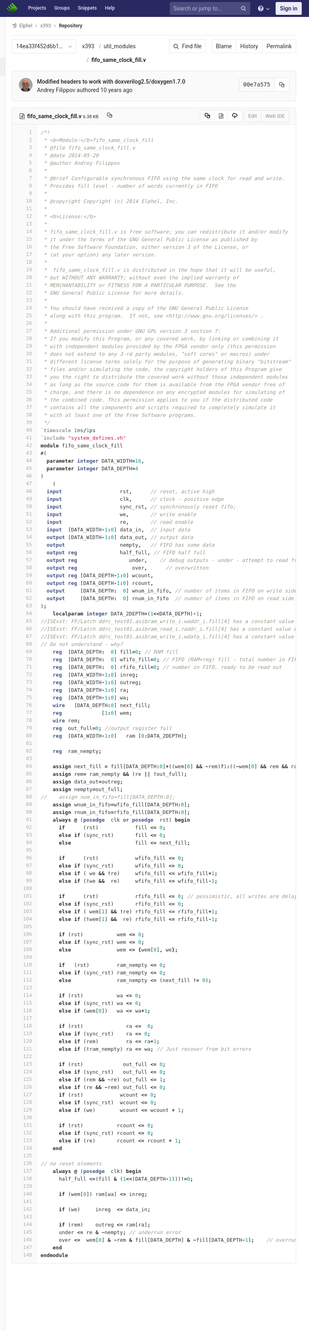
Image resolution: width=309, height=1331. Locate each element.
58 (39, 595)
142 (39, 1236)
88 (39, 824)
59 (39, 602)
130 (39, 1145)
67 (39, 663)
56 (39, 579)
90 (39, 839)
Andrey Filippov (71, 117)
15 (39, 266)
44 (39, 488)
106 (39, 961)
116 (39, 1038)
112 (39, 1007)
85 (39, 801)
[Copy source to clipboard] (188, 143)
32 (39, 396)
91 (39, 847)
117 (39, 1045)
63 (39, 633)
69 (39, 679)
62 (39, 625)
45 (39, 495)
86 (39, 809)
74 (39, 717)
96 (39, 885)
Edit (234, 143)
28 (39, 366)
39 (39, 450)
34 (39, 411)
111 (39, 1000)
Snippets (87, 8)
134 (39, 1175)
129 (39, 1137)
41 (39, 465)
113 (39, 1015)
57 (39, 587)
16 (39, 274)
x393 (103, 46)
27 (39, 358)
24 (39, 335)
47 (39, 511)
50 (39, 534)
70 (39, 686)
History (231, 46)
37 (39, 434)
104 (39, 946)
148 (39, 1282)
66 (39, 656)
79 (39, 755)
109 (39, 984)
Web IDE (256, 143)
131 (39, 1152)
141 (39, 1229)
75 (39, 725)
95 (39, 877)
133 (39, 1168)
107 (39, 969)
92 (39, 854)
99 (39, 908)
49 (39, 526)
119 (39, 1061)
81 (39, 770)
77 (39, 740)
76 (39, 732)
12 (39, 243)
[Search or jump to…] (211, 9)
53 (39, 557)
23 (39, 327)
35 (39, 419)
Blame (205, 46)
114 (39, 1022)
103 (39, 938)
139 (39, 1213)
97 (39, 893)
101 (39, 923)
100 (39, 916)
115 (39, 1030)
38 (39, 442)
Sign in (288, 8)
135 (39, 1183)
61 (39, 618)
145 (39, 1259)
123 (39, 1091)
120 (39, 1068)
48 (39, 518)
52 (39, 549)
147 (39, 1275)
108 (39, 977)
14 (39, 259)
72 (39, 702)
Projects (37, 8)
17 (39, 282)
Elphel (37, 26)
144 (39, 1252)
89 (39, 832)
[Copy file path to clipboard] (124, 143)
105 (39, 954)
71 (39, 694)
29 (39, 373)
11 (39, 236)
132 (39, 1160)
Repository (85, 26)
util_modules (122, 60)
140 (39, 1221)
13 (39, 251)
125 (39, 1106)
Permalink (260, 46)
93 (39, 862)
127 (39, 1122)
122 (39, 1084)
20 (39, 304)
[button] (10, 1321)
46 (39, 503)
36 (39, 427)
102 (39, 931)
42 (39, 473)
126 (39, 1114)
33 (39, 404)
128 (39, 1129)
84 (39, 793)
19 (39, 297)
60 (39, 610)
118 (39, 1053)
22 (39, 320)
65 (39, 648)
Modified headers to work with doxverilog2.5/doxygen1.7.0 (126, 109)
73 (39, 709)
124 (39, 1099)
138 (39, 1206)
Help (110, 8)
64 (39, 641)
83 (39, 786)
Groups (62, 8)
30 (39, 381)
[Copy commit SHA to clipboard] (263, 112)
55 (39, 572)
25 (39, 343)
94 (39, 870)
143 (39, 1244)
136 (39, 1190)
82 (39, 778)
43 (39, 480)
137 (39, 1198)
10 (39, 228)
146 (39, 1267)
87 (39, 816)
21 (39, 312)
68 (39, 671)
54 (39, 564)
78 (39, 747)
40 (39, 457)
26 (39, 350)
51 (39, 541)
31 (39, 389)
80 (39, 763)
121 (39, 1076)
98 (39, 900)
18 (39, 289)
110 (39, 992)
